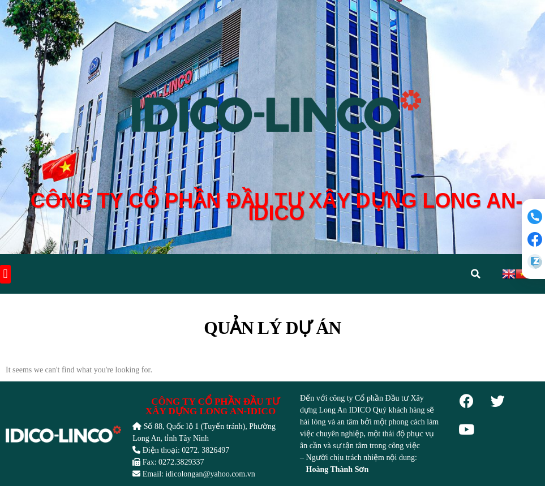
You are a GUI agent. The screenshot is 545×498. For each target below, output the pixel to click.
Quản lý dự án (272, 328)
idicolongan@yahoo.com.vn (210, 474)
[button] (5, 274)
